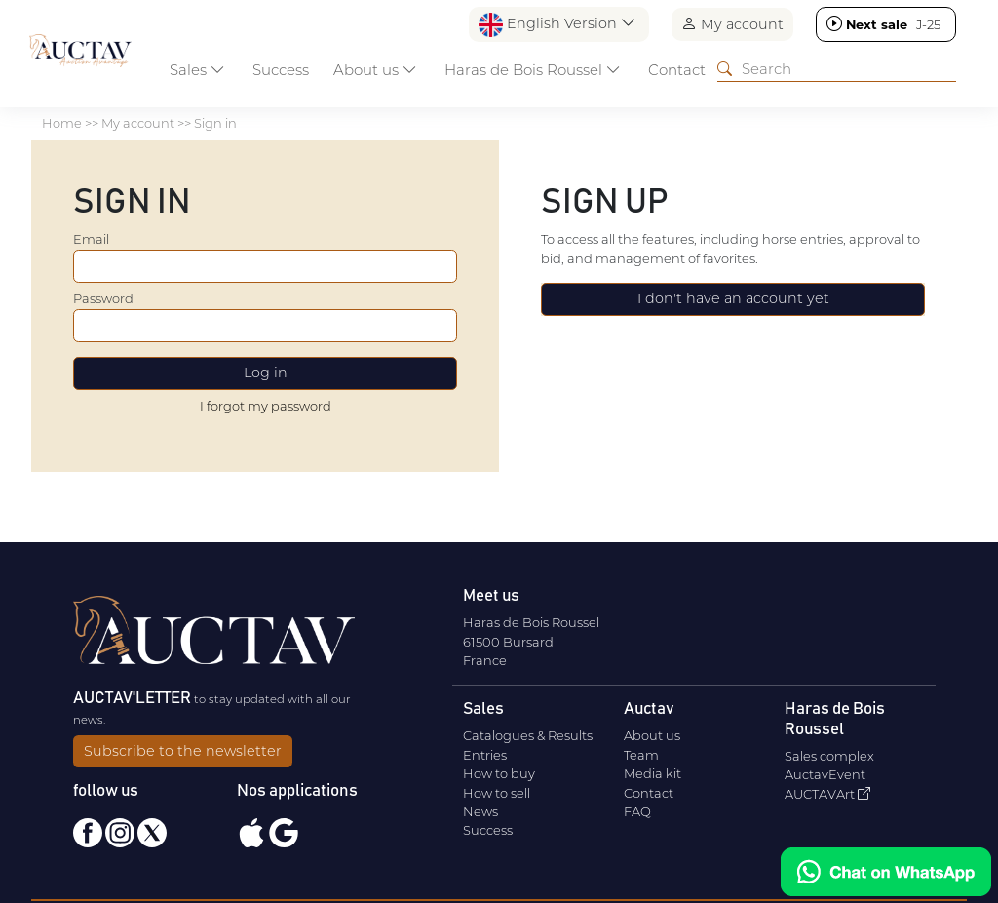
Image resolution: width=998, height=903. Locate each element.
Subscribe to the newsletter (183, 751)
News (480, 811)
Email (91, 239)
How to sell (496, 793)
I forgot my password (265, 405)
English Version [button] (557, 25)
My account (732, 24)
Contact (677, 69)
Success (280, 69)
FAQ (637, 811)
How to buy (499, 773)
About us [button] (375, 69)
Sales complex (829, 756)
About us (652, 735)
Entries (485, 755)
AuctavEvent (825, 774)
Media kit (652, 773)
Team (641, 755)
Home (62, 123)
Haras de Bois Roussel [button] (532, 69)
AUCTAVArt (827, 794)
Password (103, 298)
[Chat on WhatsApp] (886, 871)
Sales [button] (197, 69)
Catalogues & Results (528, 735)
